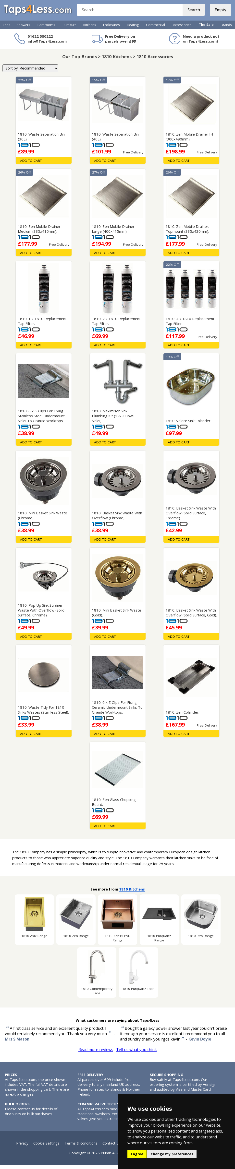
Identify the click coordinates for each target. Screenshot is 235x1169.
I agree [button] (137, 1154)
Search (192, 12)
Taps (6, 28)
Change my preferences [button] (172, 1154)
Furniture (69, 28)
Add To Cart (31, 164)
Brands (226, 28)
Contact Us (111, 1147)
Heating (133, 28)
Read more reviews (95, 1053)
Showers (23, 28)
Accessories (182, 28)
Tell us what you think (136, 1053)
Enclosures (111, 28)
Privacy (22, 1147)
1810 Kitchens (132, 893)
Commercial (155, 28)
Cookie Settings (46, 1147)
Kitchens (89, 28)
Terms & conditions (81, 1147)
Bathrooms (46, 28)
